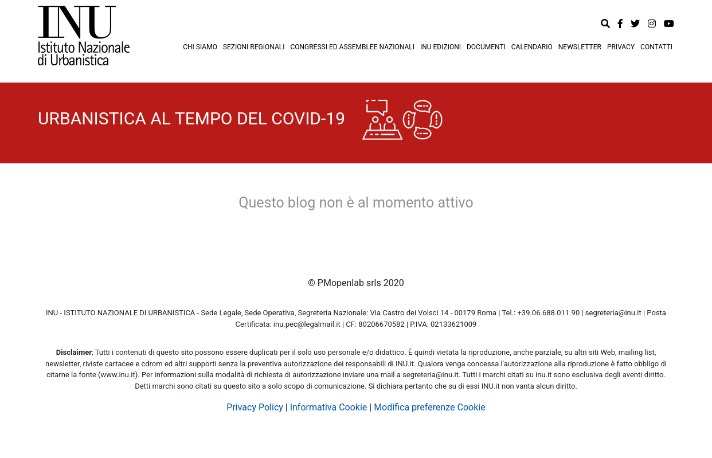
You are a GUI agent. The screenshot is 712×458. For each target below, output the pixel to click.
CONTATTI (656, 47)
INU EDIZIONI (440, 47)
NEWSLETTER (579, 47)
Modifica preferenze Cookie (430, 407)
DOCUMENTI (486, 47)
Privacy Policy (254, 407)
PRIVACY (621, 47)
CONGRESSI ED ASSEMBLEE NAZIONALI (352, 47)
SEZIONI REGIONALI (254, 47)
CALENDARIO (532, 47)
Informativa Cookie (328, 407)
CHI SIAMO (200, 47)
